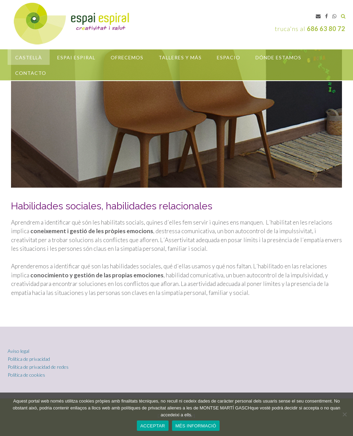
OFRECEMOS (127, 57)
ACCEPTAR (152, 425)
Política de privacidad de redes (38, 367)
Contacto (30, 73)
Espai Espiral (76, 57)
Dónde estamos (278, 57)
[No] (344, 414)
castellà (28, 57)
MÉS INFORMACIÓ (195, 425)
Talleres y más (180, 57)
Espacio (228, 57)
